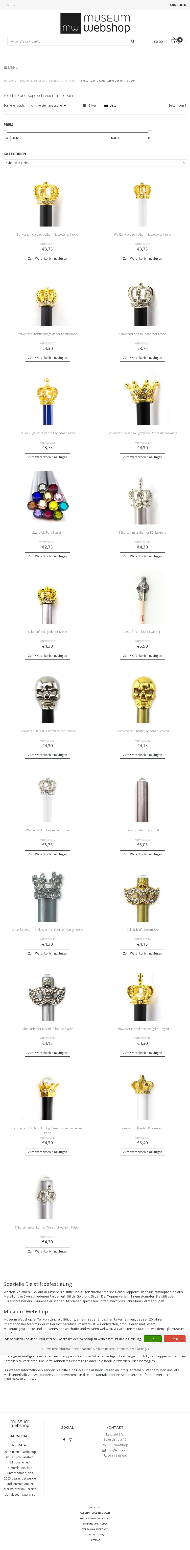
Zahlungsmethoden (95, 1523)
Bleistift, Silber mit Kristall (143, 830)
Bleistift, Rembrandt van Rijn (143, 632)
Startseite (10, 80)
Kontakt (115, 1427)
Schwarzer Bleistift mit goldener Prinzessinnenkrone (142, 433)
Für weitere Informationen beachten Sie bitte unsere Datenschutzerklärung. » (95, 1349)
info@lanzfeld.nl (118, 1450)
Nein (174, 1339)
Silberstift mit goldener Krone (47, 632)
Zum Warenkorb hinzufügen (47, 258)
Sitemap (95, 1540)
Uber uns (95, 1507)
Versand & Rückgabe (95, 1529)
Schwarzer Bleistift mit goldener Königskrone (47, 334)
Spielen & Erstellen (32, 80)
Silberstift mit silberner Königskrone (142, 532)
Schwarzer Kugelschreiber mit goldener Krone (47, 234)
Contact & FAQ (95, 1534)
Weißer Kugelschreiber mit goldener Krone (142, 234)
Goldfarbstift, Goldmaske (142, 930)
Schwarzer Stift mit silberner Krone (142, 334)
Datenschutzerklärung (95, 1518)
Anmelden (178, 5)
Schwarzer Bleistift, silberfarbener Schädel (48, 731)
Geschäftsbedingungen (95, 1512)
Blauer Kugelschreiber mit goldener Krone (47, 433)
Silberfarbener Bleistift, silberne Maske (47, 1029)
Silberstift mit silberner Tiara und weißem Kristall (47, 1227)
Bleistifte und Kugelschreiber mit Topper (108, 80)
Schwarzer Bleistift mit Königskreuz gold (142, 1029)
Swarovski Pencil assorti (47, 532)
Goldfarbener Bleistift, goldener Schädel (142, 731)
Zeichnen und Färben (62, 80)
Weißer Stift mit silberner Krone (47, 830)
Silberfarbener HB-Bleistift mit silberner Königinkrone (47, 930)
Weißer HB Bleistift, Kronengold (142, 1128)
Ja (153, 1339)
